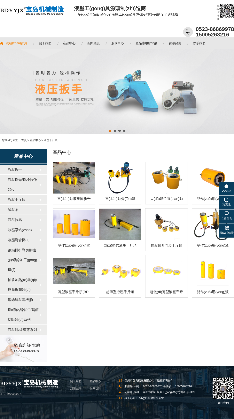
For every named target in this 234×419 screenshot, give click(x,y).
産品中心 (35, 140)
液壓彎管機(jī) (18, 240)
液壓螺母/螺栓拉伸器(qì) (22, 184)
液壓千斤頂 (51, 140)
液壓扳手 (15, 169)
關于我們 (75, 381)
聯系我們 (95, 388)
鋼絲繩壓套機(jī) (20, 300)
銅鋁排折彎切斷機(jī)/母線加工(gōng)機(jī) (22, 260)
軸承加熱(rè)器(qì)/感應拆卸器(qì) (22, 285)
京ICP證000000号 (11, 393)
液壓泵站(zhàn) (20, 230)
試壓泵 (13, 210)
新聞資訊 (75, 388)
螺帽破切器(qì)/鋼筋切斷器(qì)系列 (23, 315)
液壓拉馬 (15, 220)
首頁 (24, 140)
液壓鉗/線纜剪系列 (22, 330)
